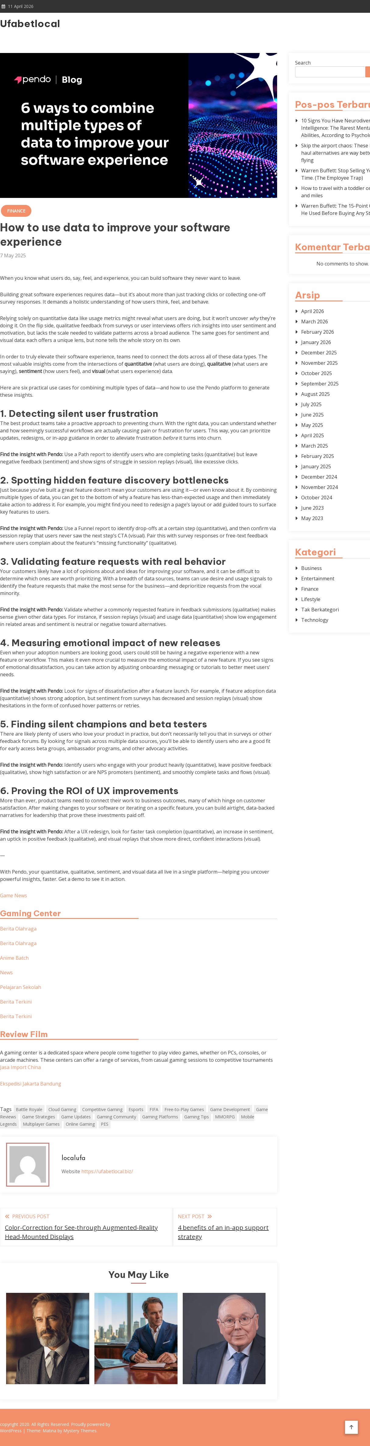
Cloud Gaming (62, 1109)
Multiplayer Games (41, 1124)
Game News (13, 895)
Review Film (24, 1034)
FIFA (154, 1109)
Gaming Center (30, 913)
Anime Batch (14, 958)
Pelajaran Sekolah (20, 987)
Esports (136, 1109)
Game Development (230, 1109)
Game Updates (76, 1117)
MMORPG (225, 1117)
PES (104, 1124)
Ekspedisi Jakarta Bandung (30, 1083)
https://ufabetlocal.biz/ (107, 1171)
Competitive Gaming (102, 1109)
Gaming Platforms (160, 1117)
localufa (74, 1158)
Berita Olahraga (18, 928)
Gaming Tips (196, 1117)
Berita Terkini (16, 1001)
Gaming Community (116, 1117)
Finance (16, 211)
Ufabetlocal (30, 23)
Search (303, 62)
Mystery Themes (80, 1431)
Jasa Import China (20, 1067)
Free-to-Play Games (184, 1109)
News (6, 972)
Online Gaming (80, 1124)
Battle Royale (29, 1109)
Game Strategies (38, 1117)
